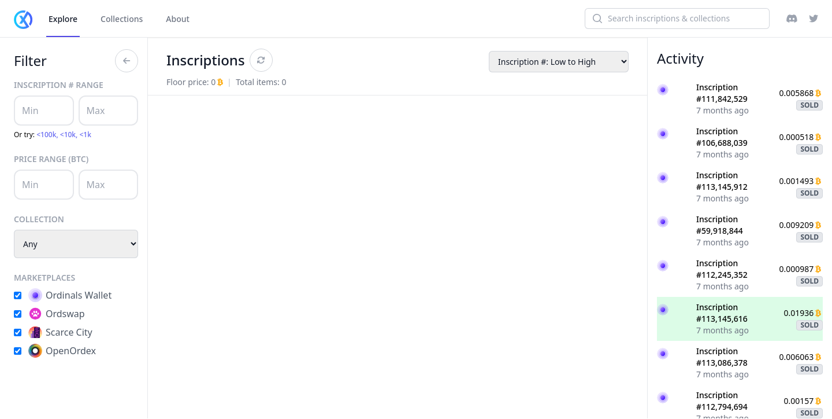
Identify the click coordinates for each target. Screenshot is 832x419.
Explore (63, 18)
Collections (122, 18)
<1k (85, 134)
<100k (46, 134)
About (178, 18)
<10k (68, 134)
